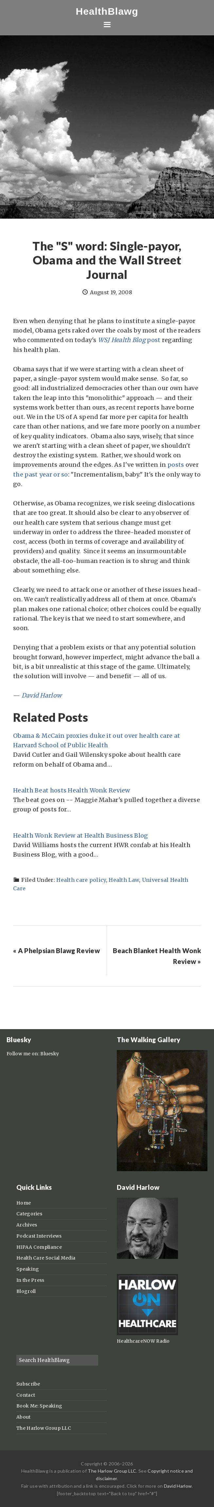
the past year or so (40, 474)
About (23, 1417)
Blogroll (26, 1291)
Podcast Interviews (39, 1236)
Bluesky (49, 1054)
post (129, 340)
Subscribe (28, 1384)
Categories (29, 1214)
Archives (26, 1225)
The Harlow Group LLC (43, 1428)
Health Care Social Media (45, 1258)
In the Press (30, 1280)
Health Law (124, 880)
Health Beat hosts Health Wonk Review (71, 790)
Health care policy (81, 880)
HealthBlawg (107, 11)
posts (176, 464)
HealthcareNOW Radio (143, 1341)
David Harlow (42, 695)
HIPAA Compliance (39, 1247)
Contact (25, 1395)
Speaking (27, 1269)
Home (23, 1203)
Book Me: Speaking (39, 1406)
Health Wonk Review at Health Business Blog (80, 835)
